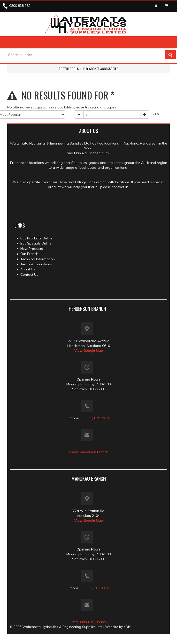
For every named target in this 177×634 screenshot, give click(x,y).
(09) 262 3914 (98, 588)
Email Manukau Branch (88, 622)
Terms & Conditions (36, 264)
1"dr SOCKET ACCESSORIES (100, 68)
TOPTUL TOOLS (69, 68)
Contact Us (29, 274)
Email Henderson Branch (88, 452)
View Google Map (88, 350)
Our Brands (29, 254)
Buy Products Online (36, 238)
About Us (27, 269)
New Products (31, 248)
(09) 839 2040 (98, 418)
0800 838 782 (20, 5)
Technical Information (37, 259)
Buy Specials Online (35, 243)
